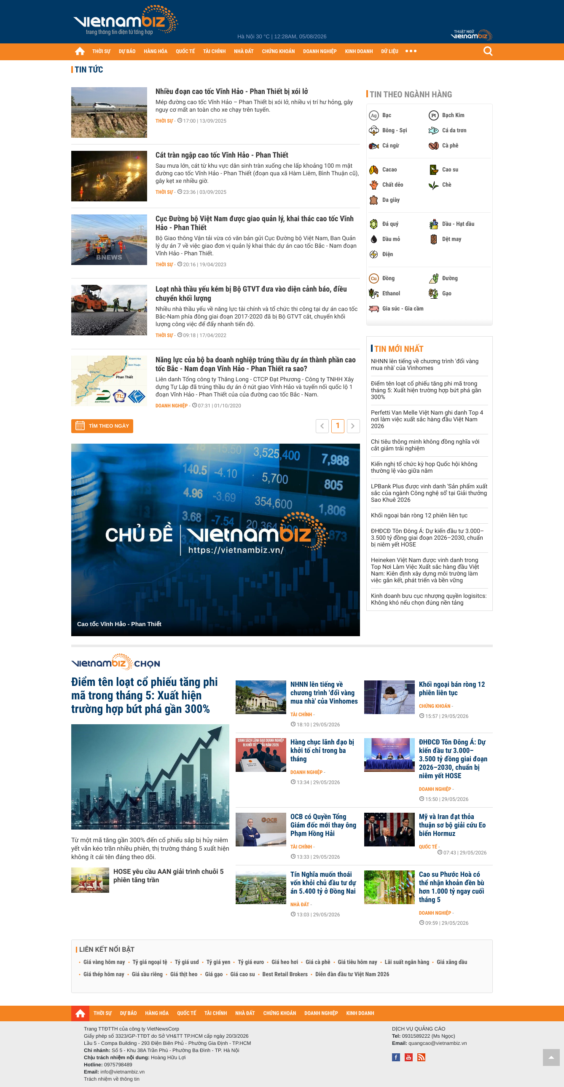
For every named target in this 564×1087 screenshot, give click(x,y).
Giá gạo (214, 974)
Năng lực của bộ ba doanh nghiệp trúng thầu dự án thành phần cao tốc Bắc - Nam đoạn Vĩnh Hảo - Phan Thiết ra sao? (256, 364)
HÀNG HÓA (156, 51)
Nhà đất (299, 905)
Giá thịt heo (183, 974)
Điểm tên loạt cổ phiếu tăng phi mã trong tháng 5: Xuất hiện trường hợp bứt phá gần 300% (426, 390)
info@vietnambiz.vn (122, 1072)
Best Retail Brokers (285, 974)
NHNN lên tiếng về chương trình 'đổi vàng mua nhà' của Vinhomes (424, 365)
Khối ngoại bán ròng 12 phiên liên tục (419, 515)
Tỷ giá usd (187, 962)
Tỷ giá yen (219, 962)
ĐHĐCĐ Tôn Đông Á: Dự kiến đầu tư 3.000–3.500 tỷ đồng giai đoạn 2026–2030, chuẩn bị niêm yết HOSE (427, 538)
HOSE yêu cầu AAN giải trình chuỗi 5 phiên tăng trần (168, 875)
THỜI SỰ (101, 51)
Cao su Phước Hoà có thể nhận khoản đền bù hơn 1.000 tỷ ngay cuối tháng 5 (451, 887)
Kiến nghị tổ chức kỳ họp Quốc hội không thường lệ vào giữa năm (424, 467)
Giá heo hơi (284, 962)
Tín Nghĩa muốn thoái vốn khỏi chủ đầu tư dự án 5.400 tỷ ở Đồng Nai (323, 883)
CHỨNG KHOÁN (278, 51)
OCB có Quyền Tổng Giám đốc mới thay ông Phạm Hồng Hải (323, 825)
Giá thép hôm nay (103, 974)
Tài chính (301, 715)
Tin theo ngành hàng (411, 94)
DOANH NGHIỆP (319, 51)
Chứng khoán (435, 706)
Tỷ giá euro (251, 962)
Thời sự (164, 121)
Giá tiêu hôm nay (357, 962)
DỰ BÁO (127, 51)
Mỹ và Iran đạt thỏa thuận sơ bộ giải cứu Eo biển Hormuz (452, 825)
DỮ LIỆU (389, 51)
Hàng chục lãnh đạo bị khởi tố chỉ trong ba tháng (322, 750)
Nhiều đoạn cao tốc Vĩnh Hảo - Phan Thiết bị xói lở (232, 91)
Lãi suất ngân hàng (407, 962)
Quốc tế (428, 847)
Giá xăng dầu (452, 962)
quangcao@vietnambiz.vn (437, 1043)
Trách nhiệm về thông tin (112, 1079)
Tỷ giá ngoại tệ (150, 962)
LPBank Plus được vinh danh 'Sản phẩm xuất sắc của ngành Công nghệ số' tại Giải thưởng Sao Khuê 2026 (429, 493)
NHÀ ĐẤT (243, 51)
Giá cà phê (318, 962)
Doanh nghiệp (172, 406)
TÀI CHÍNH (214, 51)
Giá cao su (243, 974)
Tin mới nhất (399, 349)
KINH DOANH (359, 51)
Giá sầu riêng (147, 974)
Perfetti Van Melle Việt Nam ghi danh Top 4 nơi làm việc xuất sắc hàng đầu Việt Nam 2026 (427, 420)
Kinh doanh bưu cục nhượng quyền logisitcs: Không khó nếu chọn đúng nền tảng (429, 599)
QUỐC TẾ (185, 51)
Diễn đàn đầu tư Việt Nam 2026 (352, 974)
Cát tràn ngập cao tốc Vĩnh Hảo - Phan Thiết (222, 155)
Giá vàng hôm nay (104, 962)
